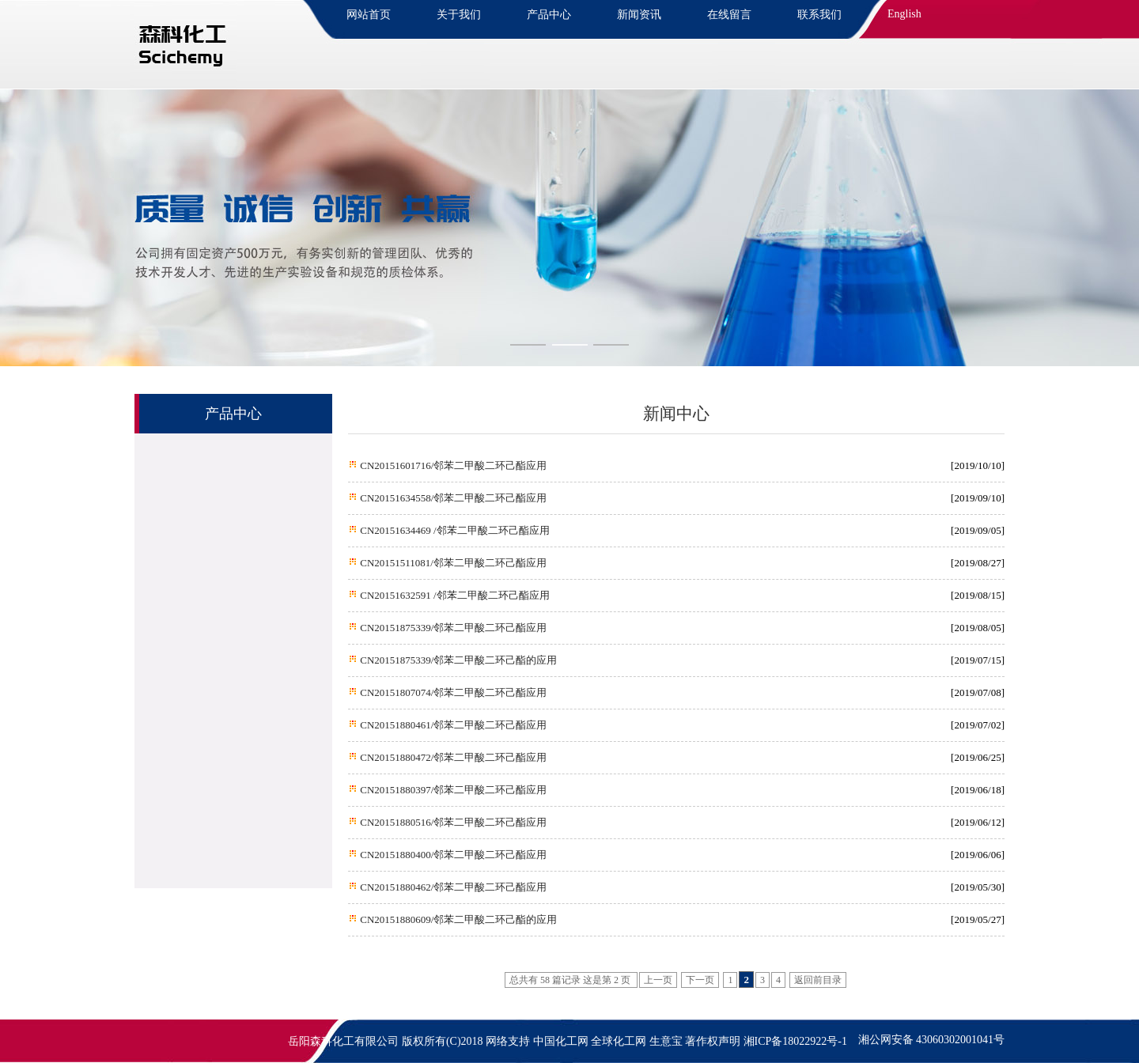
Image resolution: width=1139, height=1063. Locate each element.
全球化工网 (618, 1041)
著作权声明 (712, 1041)
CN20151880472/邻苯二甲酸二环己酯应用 (452, 757)
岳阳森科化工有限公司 (343, 1041)
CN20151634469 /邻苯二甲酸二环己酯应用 (454, 530)
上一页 (658, 979)
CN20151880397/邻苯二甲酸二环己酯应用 (452, 790)
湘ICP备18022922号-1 (795, 1041)
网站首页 (368, 15)
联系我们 (819, 15)
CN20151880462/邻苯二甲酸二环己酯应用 (452, 887)
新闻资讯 (639, 15)
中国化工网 (560, 1041)
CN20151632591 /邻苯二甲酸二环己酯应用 (454, 595)
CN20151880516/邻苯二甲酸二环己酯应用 (452, 822)
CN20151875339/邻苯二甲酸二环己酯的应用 (457, 660)
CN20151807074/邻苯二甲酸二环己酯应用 (452, 692)
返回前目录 (818, 979)
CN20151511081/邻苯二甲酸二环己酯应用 (452, 563)
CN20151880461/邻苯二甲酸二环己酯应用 (452, 725)
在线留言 (729, 15)
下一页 (700, 979)
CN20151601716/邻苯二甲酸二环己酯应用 (452, 465)
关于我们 (459, 15)
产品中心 (549, 15)
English (904, 14)
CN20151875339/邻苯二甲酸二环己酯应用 (452, 628)
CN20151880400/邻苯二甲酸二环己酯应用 (452, 855)
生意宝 (666, 1041)
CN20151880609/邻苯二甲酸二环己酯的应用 (457, 919)
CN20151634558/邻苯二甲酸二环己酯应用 (452, 498)
